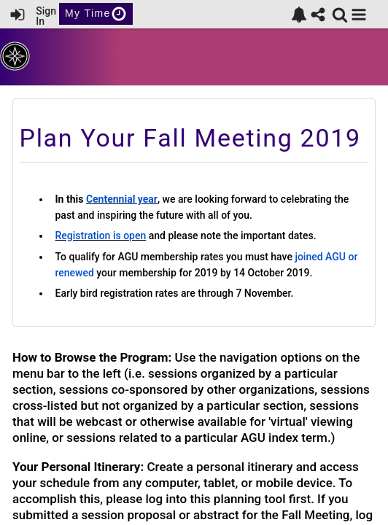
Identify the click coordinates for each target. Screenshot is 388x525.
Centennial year (122, 199)
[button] (359, 15)
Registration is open (101, 235)
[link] (299, 15)
